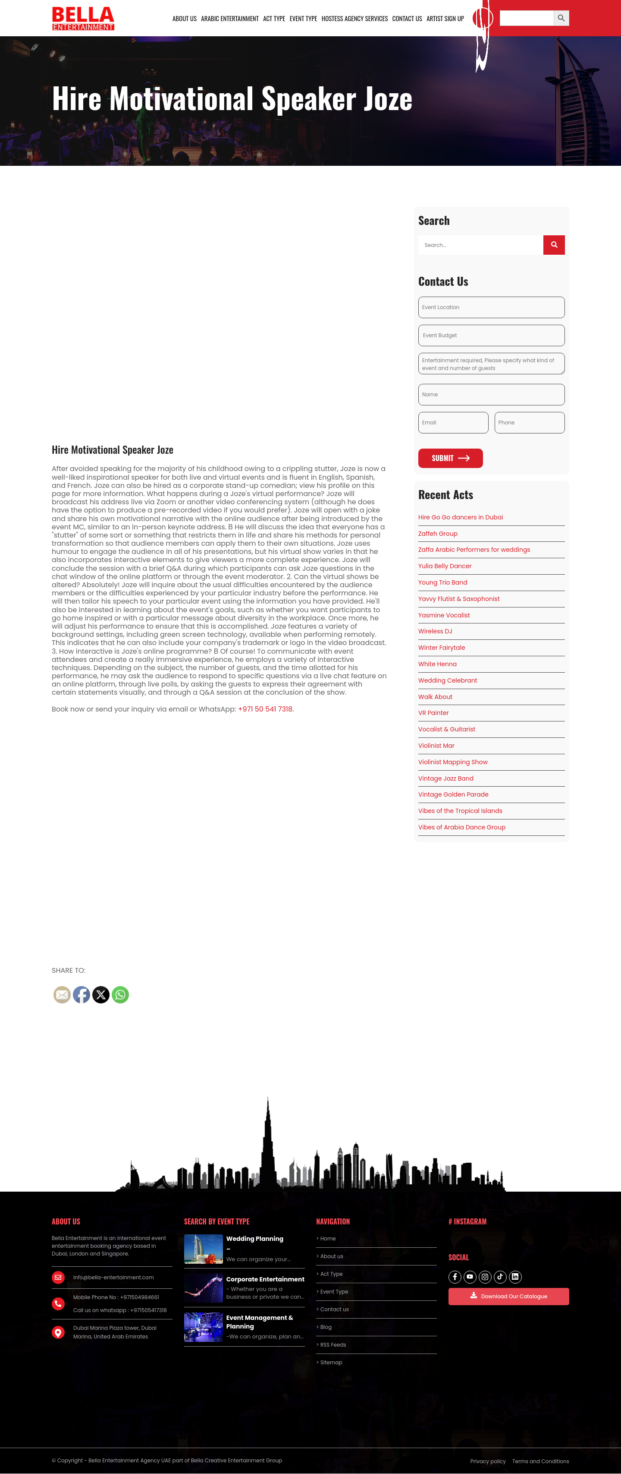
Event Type (303, 18)
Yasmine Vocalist (444, 615)
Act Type (274, 18)
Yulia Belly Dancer (445, 566)
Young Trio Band (442, 583)
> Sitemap (329, 1362)
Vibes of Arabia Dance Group (461, 827)
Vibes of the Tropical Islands (460, 811)
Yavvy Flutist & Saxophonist (459, 599)
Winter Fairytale (441, 648)
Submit (450, 458)
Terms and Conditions (540, 1461)
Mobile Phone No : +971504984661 (116, 1297)
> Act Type (329, 1274)
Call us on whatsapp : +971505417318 (120, 1310)
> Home (326, 1239)
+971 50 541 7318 (265, 710)
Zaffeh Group (438, 533)
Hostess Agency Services (354, 18)
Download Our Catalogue (508, 1296)
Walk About (435, 697)
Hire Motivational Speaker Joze (113, 449)
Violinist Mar (436, 746)
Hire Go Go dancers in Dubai (460, 517)
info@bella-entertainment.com (113, 1277)
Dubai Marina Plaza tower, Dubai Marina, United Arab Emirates (115, 1333)
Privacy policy (488, 1461)
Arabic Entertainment (230, 18)
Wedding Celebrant (447, 681)
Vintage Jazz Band (446, 778)
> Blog (324, 1327)
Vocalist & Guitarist (446, 729)
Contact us (407, 18)
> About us (329, 1256)
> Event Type (332, 1292)
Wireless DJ (435, 631)
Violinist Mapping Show (453, 762)
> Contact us (332, 1309)
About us (184, 18)
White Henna (437, 664)
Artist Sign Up (445, 18)
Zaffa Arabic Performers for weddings (474, 550)
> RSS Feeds (331, 1345)
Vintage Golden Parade (453, 795)
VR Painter (433, 713)
